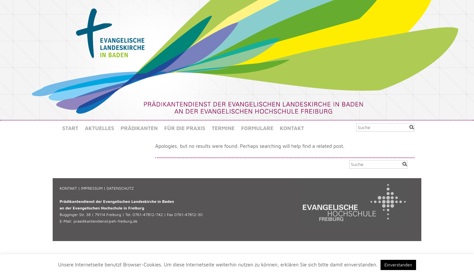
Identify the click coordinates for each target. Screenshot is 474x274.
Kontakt (292, 128)
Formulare (257, 128)
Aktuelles (99, 128)
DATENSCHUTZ (120, 188)
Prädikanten (139, 128)
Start (70, 128)
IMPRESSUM (91, 188)
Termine (223, 128)
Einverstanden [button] (398, 264)
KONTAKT (68, 188)
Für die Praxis (184, 128)
